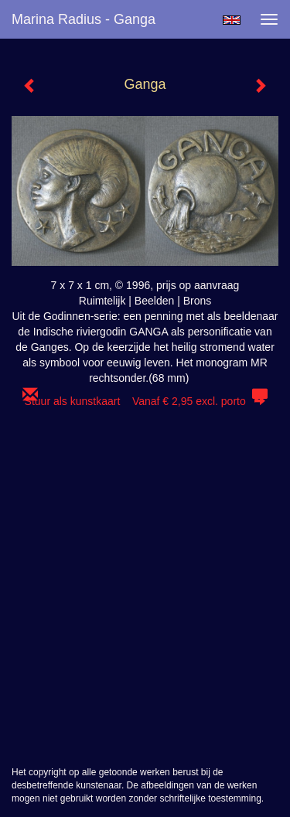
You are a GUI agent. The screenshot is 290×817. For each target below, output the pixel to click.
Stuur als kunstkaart (145, 401)
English (232, 20)
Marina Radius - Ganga (83, 19)
